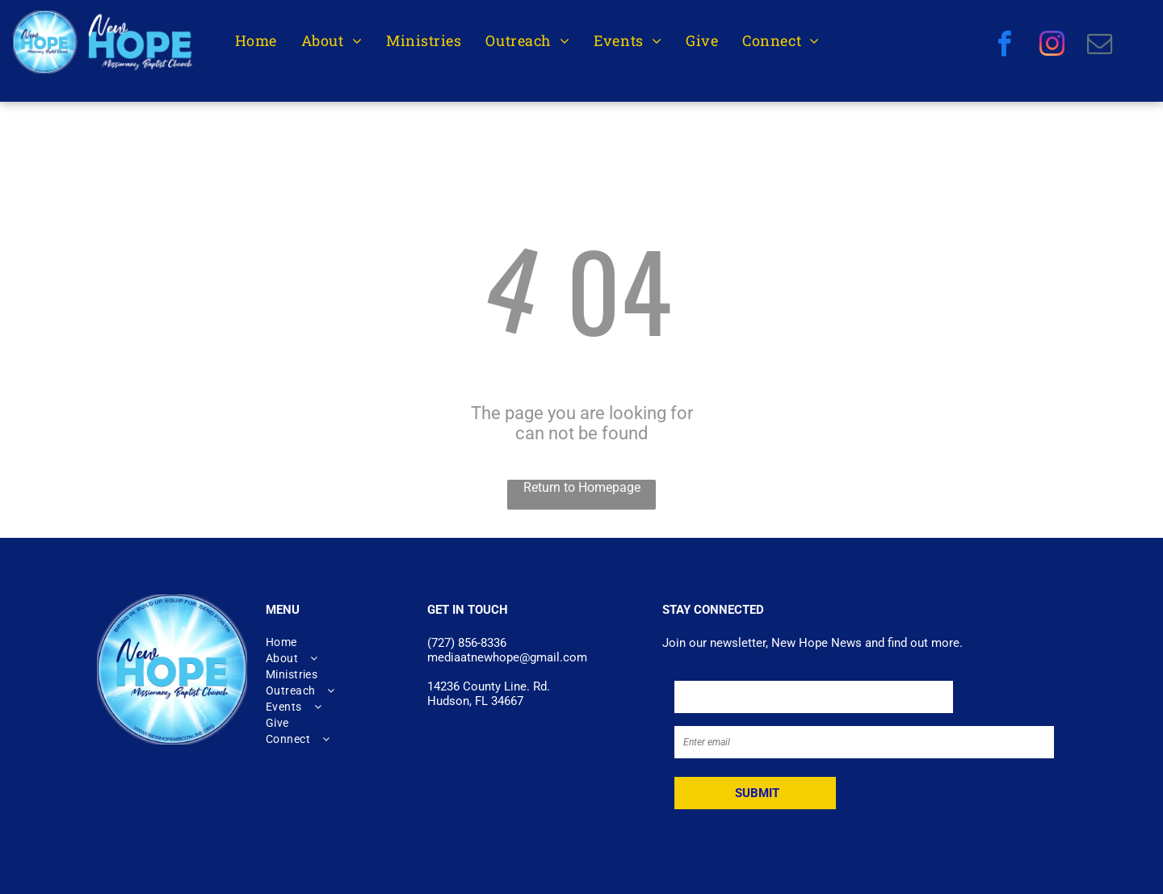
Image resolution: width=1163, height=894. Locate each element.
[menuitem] (256, 41)
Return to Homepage (581, 487)
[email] (1100, 46)
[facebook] (1004, 46)
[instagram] (1052, 46)
